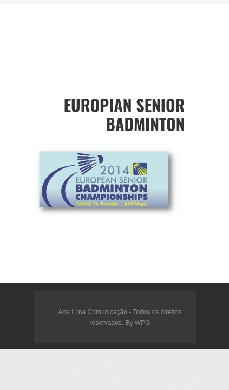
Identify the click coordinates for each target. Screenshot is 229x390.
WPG (143, 323)
